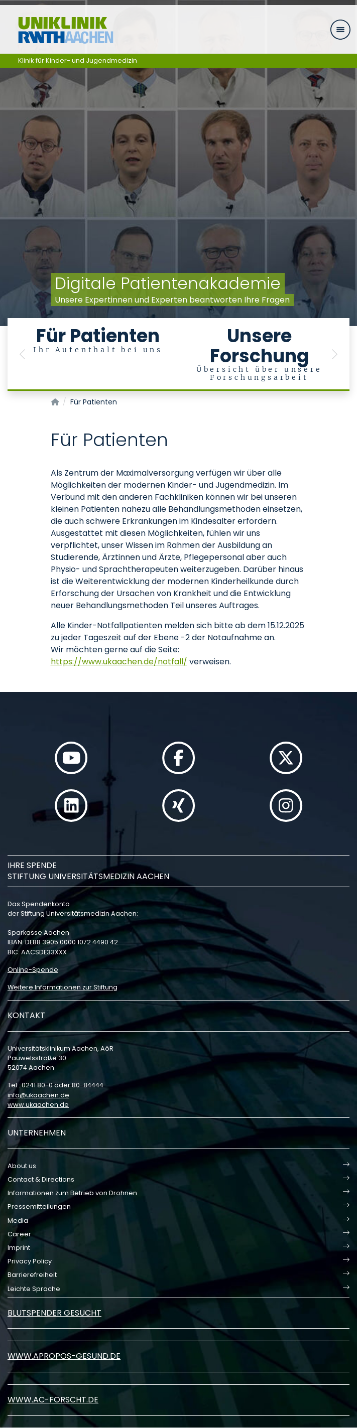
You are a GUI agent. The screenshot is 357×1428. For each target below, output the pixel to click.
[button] (23, 354)
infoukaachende (38, 1095)
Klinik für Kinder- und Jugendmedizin (77, 60)
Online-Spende (33, 969)
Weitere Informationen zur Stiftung (62, 987)
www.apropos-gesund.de (64, 1356)
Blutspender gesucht (54, 1313)
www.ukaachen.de (38, 1104)
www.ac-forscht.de (53, 1399)
